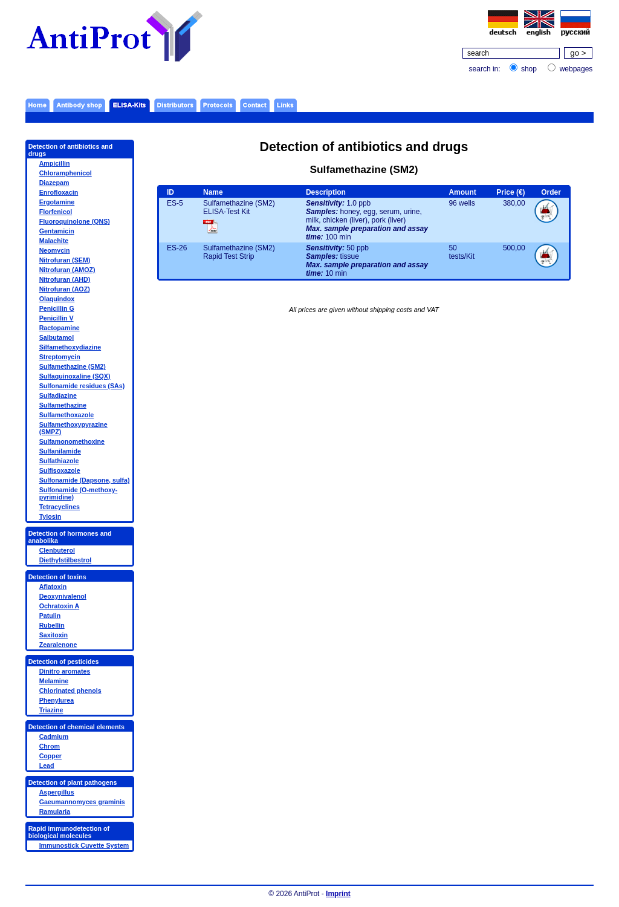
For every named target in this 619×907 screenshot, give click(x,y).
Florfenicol (55, 211)
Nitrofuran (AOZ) (64, 289)
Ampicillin (54, 163)
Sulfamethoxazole (66, 414)
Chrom (49, 746)
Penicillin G (56, 308)
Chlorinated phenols (70, 690)
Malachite (54, 240)
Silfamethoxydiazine (70, 347)
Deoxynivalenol (62, 596)
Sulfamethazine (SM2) (72, 366)
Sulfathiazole (59, 460)
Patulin (50, 615)
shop (529, 69)
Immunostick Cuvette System (84, 845)
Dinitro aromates (65, 671)
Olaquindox (57, 298)
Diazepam (54, 182)
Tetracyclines (59, 506)
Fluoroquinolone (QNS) (74, 221)
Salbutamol (56, 337)
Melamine (54, 680)
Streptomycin (59, 356)
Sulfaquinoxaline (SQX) (75, 376)
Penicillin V (56, 318)
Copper (50, 755)
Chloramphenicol (65, 173)
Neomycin (54, 250)
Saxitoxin (53, 635)
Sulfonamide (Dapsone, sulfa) (84, 480)
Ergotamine (57, 202)
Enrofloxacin (59, 192)
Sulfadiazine (58, 395)
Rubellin (52, 625)
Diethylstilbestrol (65, 560)
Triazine (51, 710)
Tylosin (50, 516)
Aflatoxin (53, 586)
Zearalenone (58, 644)
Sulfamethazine (62, 405)
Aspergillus (56, 792)
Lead (46, 765)
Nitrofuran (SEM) (65, 260)
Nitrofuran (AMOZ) (67, 269)
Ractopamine (59, 327)
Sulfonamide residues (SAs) (82, 385)
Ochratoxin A (59, 606)
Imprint (338, 893)
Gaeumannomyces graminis (82, 801)
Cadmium (54, 736)
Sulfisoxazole (59, 470)
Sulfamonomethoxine (72, 441)
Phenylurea (56, 700)
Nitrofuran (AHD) (65, 279)
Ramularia (55, 811)
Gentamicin (56, 231)
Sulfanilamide (60, 451)
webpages (576, 69)
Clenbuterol (57, 550)
